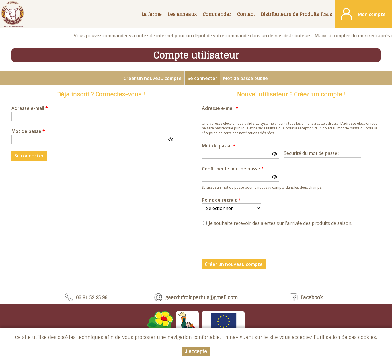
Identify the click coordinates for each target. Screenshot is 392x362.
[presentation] (245, 244)
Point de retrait (221, 200)
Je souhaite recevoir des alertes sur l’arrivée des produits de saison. (280, 223)
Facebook (306, 297)
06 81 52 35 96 (86, 297)
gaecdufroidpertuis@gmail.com (196, 297)
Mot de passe (28, 131)
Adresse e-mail (29, 108)
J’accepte (196, 351)
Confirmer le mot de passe (233, 169)
